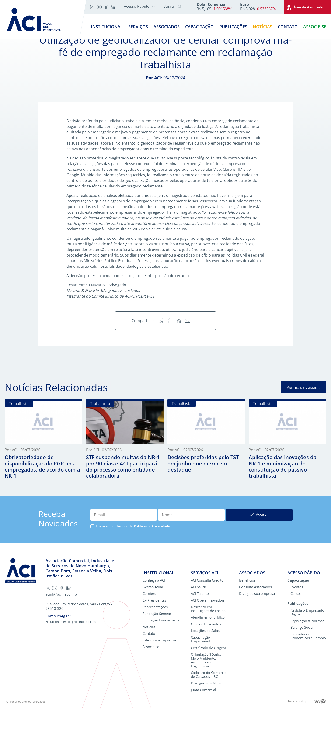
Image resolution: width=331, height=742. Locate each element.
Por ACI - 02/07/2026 (104, 482)
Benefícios (247, 613)
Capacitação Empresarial (200, 672)
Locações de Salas (205, 663)
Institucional (107, 26)
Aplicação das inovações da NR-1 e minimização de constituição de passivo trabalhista (283, 498)
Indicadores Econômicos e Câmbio (308, 669)
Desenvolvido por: (307, 734)
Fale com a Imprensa (159, 673)
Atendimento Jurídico (208, 650)
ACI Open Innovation (207, 633)
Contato (288, 26)
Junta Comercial (203, 723)
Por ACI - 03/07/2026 (22, 482)
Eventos (296, 620)
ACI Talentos (200, 626)
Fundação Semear (157, 646)
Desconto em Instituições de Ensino (208, 641)
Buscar (172, 6)
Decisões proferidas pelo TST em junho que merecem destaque (203, 495)
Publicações (233, 26)
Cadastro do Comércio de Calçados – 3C (208, 707)
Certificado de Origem (208, 681)
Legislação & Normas (307, 653)
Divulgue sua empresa (257, 626)
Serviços (138, 26)
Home (10, 43)
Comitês (149, 626)
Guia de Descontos (206, 657)
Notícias (262, 26)
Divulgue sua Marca (206, 716)
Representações (155, 639)
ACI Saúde (199, 620)
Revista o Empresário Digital (307, 645)
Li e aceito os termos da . (133, 559)
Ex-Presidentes (154, 633)
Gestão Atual (153, 620)
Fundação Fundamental (161, 653)
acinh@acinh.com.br (61, 627)
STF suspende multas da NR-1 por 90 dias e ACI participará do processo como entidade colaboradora (123, 498)
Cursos (295, 626)
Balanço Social (302, 660)
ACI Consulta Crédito (207, 613)
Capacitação (199, 26)
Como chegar (58, 648)
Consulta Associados (255, 620)
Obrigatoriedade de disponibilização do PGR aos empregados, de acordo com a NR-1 (42, 498)
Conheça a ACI (154, 613)
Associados (166, 26)
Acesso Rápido (139, 6)
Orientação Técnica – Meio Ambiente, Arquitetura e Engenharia (207, 692)
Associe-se (314, 26)
